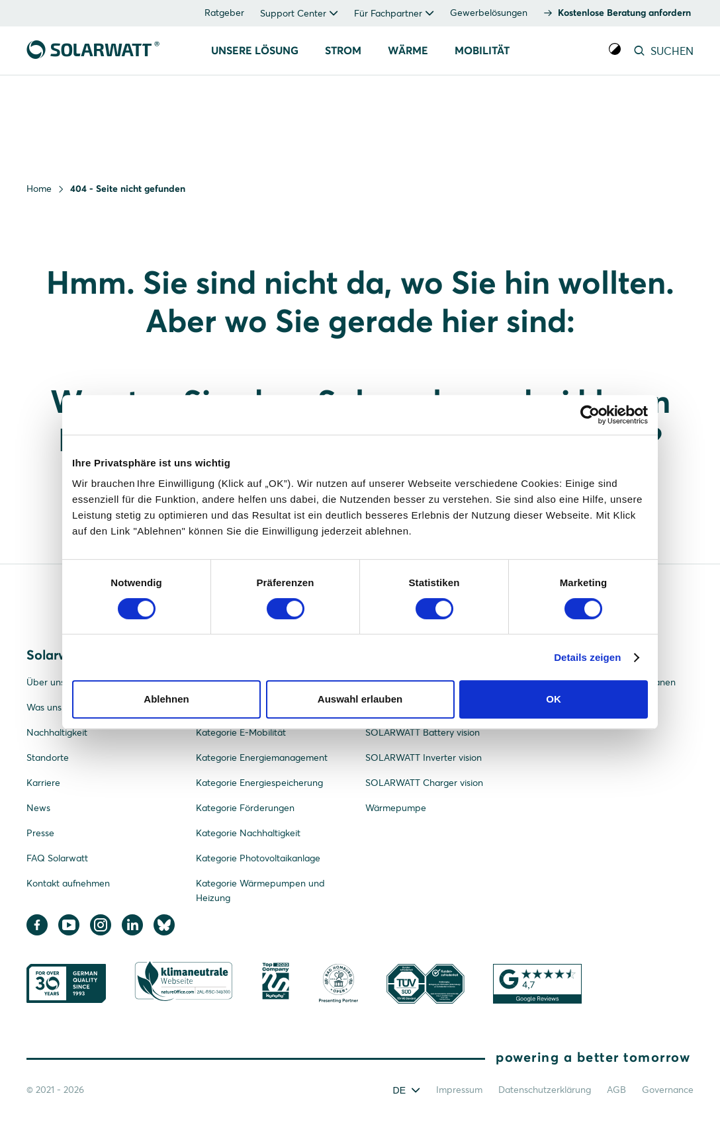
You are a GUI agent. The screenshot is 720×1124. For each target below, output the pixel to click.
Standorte (47, 757)
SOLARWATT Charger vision (424, 783)
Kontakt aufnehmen (68, 883)
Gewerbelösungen (488, 13)
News (38, 808)
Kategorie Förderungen (245, 808)
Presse (40, 833)
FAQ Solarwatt (57, 858)
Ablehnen (166, 699)
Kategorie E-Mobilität (241, 732)
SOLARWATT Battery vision (422, 732)
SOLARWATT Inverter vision (423, 757)
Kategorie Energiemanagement (262, 757)
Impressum (459, 1090)
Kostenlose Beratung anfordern (624, 13)
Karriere (43, 783)
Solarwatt (55, 654)
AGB (616, 1090)
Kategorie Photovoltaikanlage (258, 858)
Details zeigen (587, 657)
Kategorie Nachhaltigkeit (248, 833)
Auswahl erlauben (360, 699)
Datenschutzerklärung (544, 1090)
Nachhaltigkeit (56, 732)
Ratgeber (224, 13)
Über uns (45, 682)
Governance (668, 1090)
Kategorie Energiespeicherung (259, 783)
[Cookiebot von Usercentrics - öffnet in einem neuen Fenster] (590, 415)
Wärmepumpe (395, 808)
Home (39, 189)
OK (553, 699)
